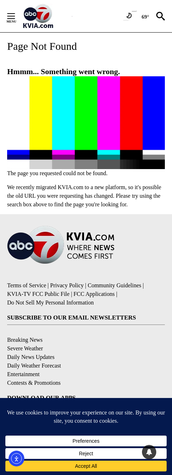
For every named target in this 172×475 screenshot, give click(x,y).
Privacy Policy (67, 285)
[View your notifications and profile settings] (149, 452)
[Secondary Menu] (16, 16)
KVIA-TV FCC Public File (38, 294)
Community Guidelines (114, 285)
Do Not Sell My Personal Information (50, 302)
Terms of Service (26, 285)
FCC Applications (94, 294)
